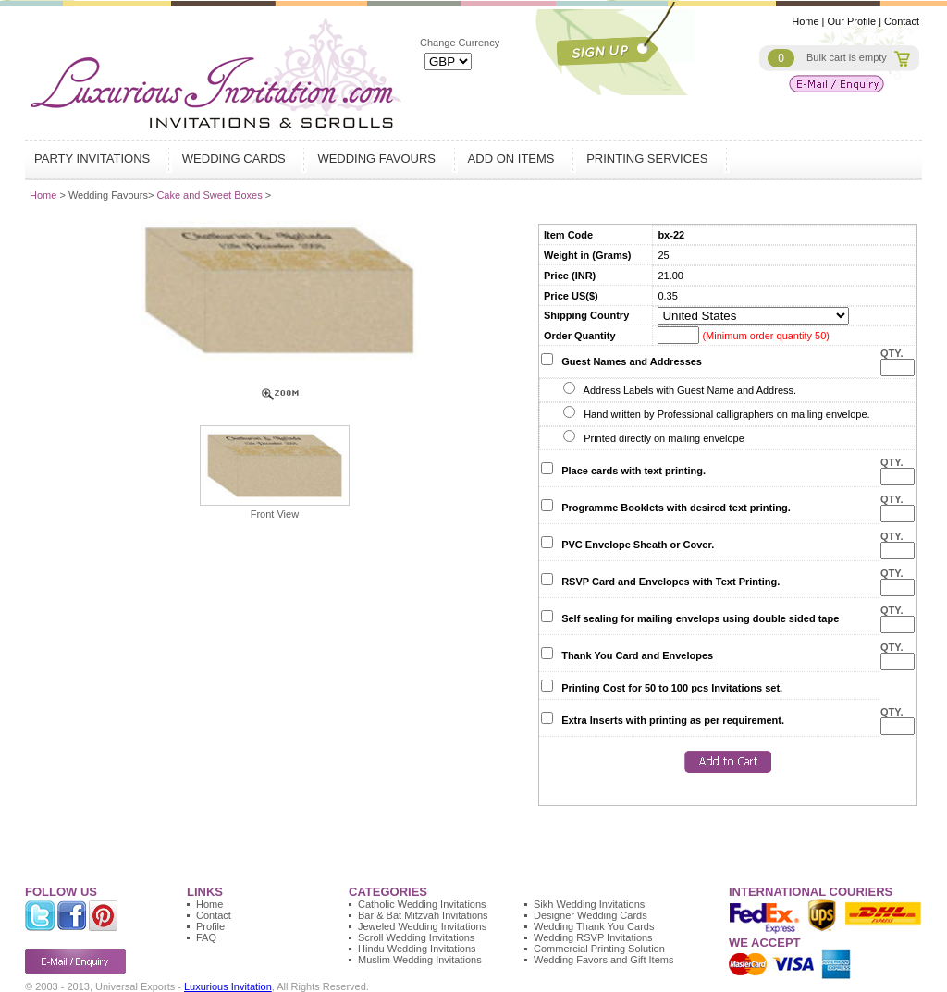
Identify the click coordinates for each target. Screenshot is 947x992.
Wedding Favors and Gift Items (603, 959)
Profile (210, 926)
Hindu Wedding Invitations (417, 948)
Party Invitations (94, 158)
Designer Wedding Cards (590, 915)
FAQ (206, 937)
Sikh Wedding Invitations (589, 904)
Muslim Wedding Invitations (420, 959)
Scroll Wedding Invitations (416, 937)
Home (805, 21)
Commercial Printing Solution (599, 948)
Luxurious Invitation (228, 986)
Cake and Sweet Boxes (210, 195)
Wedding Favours (378, 158)
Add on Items (514, 158)
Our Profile (852, 21)
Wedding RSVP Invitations (593, 937)
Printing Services (649, 158)
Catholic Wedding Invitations (422, 904)
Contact (901, 21)
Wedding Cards (236, 158)
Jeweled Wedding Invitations (422, 926)
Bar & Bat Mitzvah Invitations (423, 915)
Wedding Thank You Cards (594, 926)
